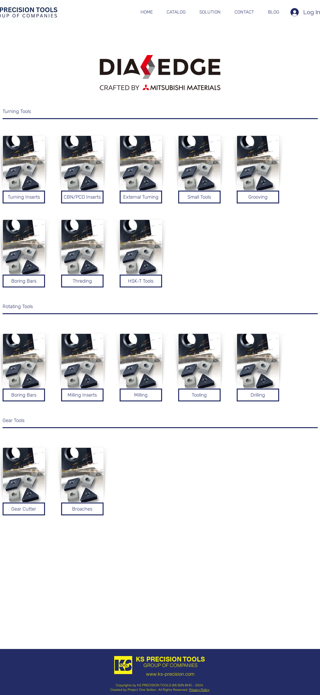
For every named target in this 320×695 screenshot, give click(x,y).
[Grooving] (258, 197)
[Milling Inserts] (82, 395)
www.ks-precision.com (170, 674)
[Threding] (82, 281)
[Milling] (141, 395)
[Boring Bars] (24, 281)
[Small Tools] (199, 197)
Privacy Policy (199, 690)
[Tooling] (199, 395)
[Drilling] (258, 395)
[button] (176, 12)
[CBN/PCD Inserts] (82, 197)
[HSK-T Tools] (141, 281)
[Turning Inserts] (24, 197)
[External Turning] (141, 197)
